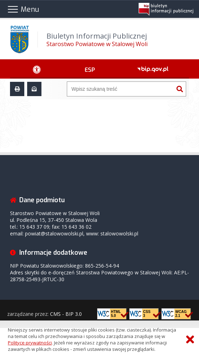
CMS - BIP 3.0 (66, 313)
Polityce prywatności (30, 342)
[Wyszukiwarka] (120, 89)
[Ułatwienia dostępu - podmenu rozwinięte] (37, 69)
